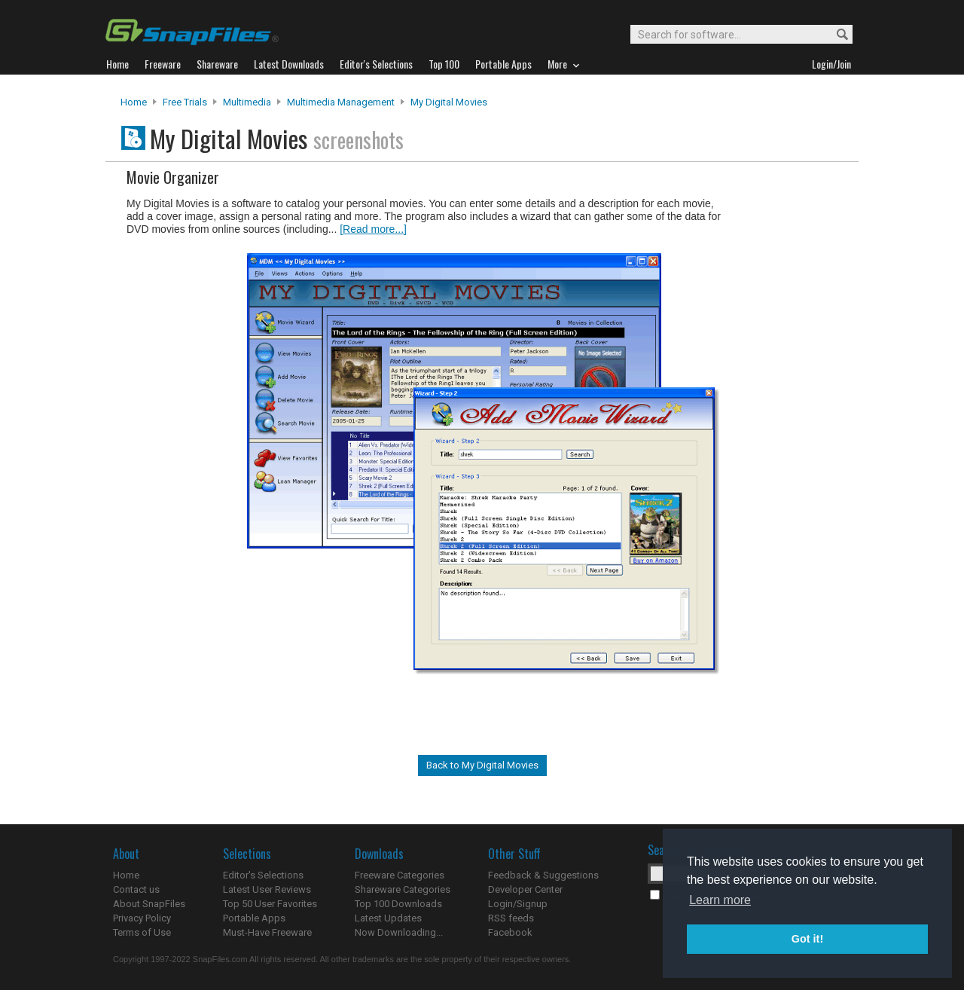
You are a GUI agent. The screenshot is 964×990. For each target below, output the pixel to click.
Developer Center (525, 889)
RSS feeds (511, 918)
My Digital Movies (448, 102)
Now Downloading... (399, 932)
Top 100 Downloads (398, 903)
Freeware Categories (399, 875)
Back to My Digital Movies (482, 765)
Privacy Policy (142, 918)
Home (133, 102)
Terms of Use (142, 932)
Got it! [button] (807, 939)
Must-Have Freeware (267, 932)
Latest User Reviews (267, 889)
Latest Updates (388, 918)
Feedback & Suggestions (543, 875)
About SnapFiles (149, 903)
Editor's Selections (263, 875)
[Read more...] (373, 229)
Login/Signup (518, 903)
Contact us (136, 889)
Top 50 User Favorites (270, 903)
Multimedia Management (341, 102)
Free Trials (185, 102)
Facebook (510, 932)
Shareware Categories (402, 889)
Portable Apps (254, 918)
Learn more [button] (720, 900)
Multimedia (247, 102)
